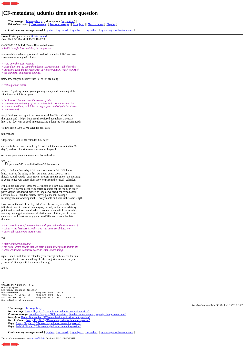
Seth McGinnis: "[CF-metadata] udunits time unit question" (48, 330)
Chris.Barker (39, 36)
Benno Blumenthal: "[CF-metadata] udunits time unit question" (55, 321)
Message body (34, 21)
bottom (70, 21)
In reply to (78, 24)
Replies (111, 24)
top (63, 21)
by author (91, 30)
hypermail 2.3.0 (36, 342)
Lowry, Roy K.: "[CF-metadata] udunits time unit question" (57, 315)
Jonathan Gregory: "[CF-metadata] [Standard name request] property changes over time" (77, 318)
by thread (63, 30)
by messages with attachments (117, 30)
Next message (38, 24)
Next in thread (96, 24)
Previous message (59, 24)
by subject (77, 30)
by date (50, 30)
